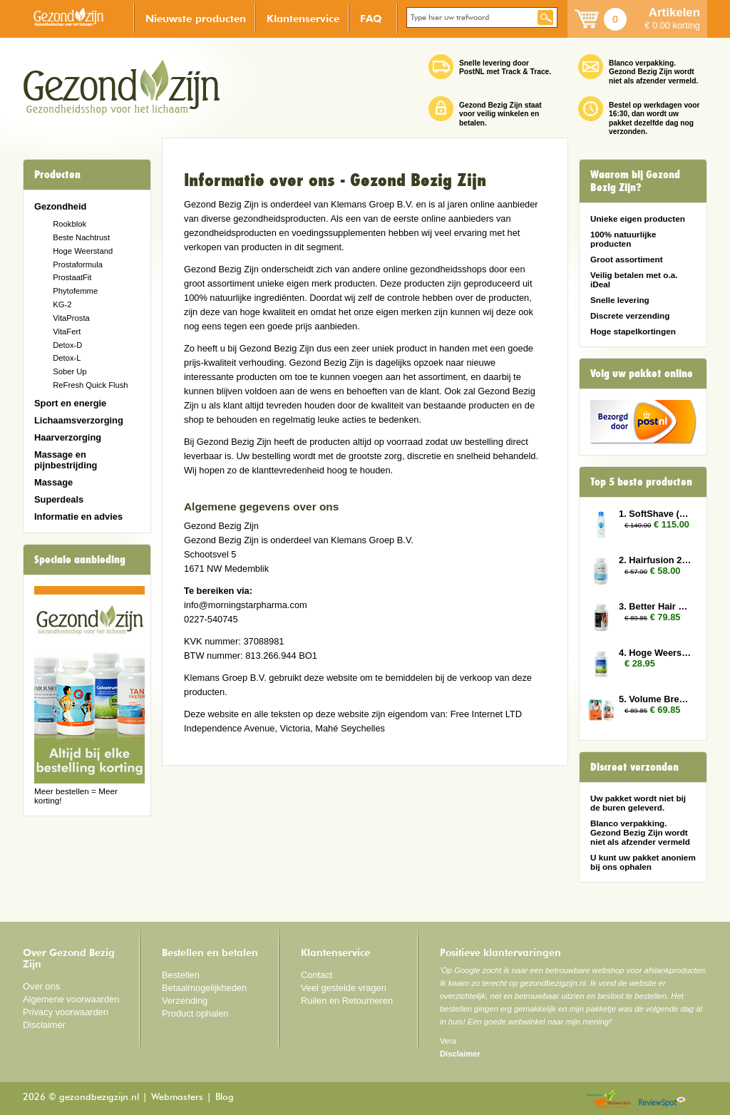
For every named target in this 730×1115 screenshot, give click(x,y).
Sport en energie (70, 403)
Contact (316, 975)
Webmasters (177, 1097)
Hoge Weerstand (83, 251)
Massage (53, 482)
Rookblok (69, 224)
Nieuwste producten (195, 18)
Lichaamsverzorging (78, 420)
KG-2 (62, 304)
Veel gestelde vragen (343, 987)
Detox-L (67, 358)
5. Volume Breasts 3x (656, 699)
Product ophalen (195, 1013)
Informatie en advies (78, 516)
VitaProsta (71, 318)
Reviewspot (662, 1100)
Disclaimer (44, 1024)
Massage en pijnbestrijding (65, 460)
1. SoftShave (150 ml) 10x (656, 513)
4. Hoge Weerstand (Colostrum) (656, 652)
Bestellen (181, 975)
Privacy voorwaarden (65, 1012)
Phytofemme (75, 291)
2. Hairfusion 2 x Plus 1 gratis (656, 560)
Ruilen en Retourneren (347, 1000)
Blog (224, 1097)
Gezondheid (60, 206)
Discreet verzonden (634, 767)
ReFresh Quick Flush (90, 385)
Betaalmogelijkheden (204, 987)
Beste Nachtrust (81, 237)
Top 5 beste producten (641, 482)
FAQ (371, 18)
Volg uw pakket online (641, 373)
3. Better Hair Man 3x (656, 606)
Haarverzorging (67, 437)
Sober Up (69, 371)
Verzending (184, 1000)
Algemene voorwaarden (71, 999)
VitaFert (67, 331)
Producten (57, 174)
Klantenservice (303, 18)
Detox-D (67, 345)
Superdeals (58, 499)
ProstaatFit (72, 277)
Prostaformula (78, 264)
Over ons (41, 986)
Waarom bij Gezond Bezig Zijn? (635, 181)
